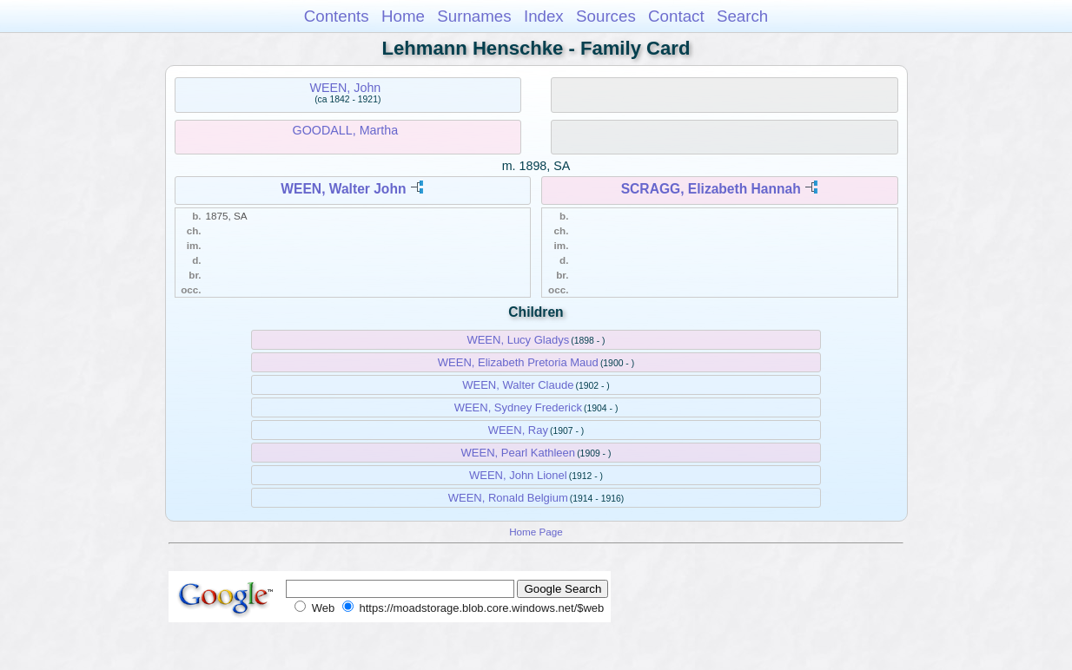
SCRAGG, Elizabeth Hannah (711, 188)
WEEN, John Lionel (518, 475)
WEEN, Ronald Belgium (508, 497)
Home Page (536, 531)
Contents (336, 16)
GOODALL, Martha (346, 130)
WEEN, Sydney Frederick (518, 407)
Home (403, 16)
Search (742, 16)
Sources (606, 16)
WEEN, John (344, 88)
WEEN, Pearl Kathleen (518, 452)
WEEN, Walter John (343, 188)
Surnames (474, 16)
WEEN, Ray (518, 430)
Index (544, 16)
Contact (676, 16)
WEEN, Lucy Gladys (518, 339)
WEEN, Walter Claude (517, 384)
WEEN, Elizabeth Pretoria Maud (518, 362)
